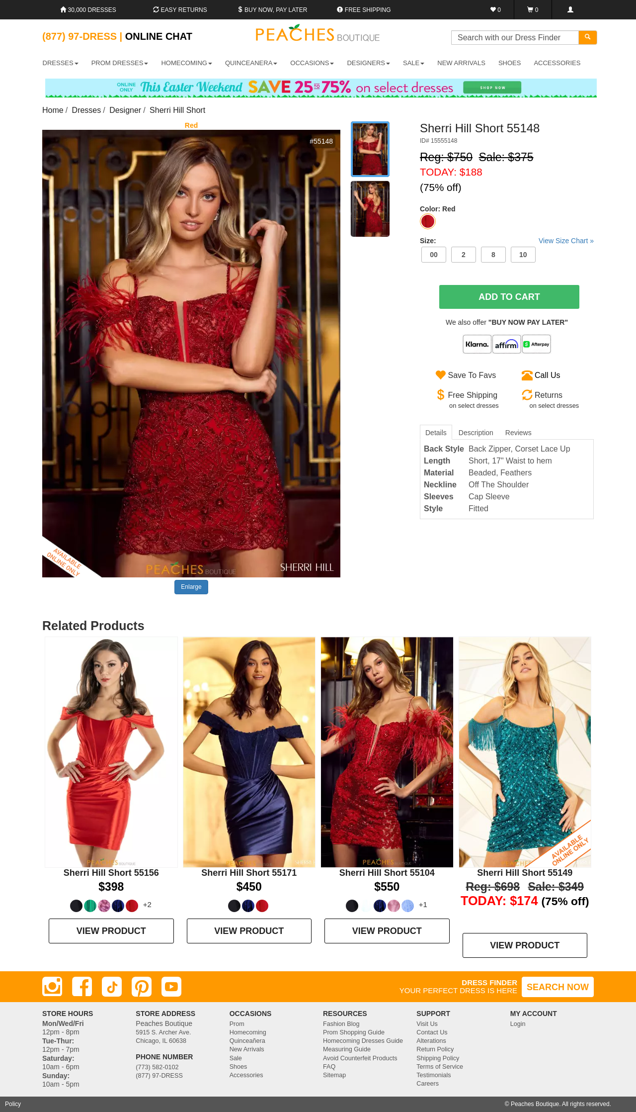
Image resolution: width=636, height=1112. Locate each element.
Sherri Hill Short (177, 110)
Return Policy (435, 1049)
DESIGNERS (368, 63)
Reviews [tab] (518, 433)
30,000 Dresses (88, 9)
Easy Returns (180, 9)
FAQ (329, 1066)
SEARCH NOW (558, 987)
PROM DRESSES (120, 63)
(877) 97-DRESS (159, 1075)
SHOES (509, 63)
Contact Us (431, 1032)
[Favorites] (495, 9)
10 (523, 255)
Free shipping (364, 9)
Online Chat (158, 36)
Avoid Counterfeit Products (360, 1058)
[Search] (587, 37)
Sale (236, 1058)
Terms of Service (439, 1066)
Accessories (246, 1075)
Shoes (238, 1066)
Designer (125, 110)
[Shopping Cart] (533, 9)
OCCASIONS (312, 63)
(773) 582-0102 (157, 1067)
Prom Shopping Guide (354, 1032)
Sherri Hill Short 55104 (387, 873)
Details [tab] (436, 433)
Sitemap (334, 1075)
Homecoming (248, 1032)
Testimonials (433, 1075)
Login (518, 1023)
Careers (427, 1083)
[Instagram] (52, 987)
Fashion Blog (341, 1023)
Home (53, 110)
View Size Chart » (566, 241)
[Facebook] (82, 987)
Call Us (547, 375)
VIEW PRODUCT (111, 931)
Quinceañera (247, 1040)
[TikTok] (112, 987)
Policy (13, 1104)
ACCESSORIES (557, 63)
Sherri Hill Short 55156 (111, 873)
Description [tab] (476, 433)
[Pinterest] (142, 987)
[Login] (570, 9)
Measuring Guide (347, 1049)
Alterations (431, 1040)
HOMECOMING (186, 63)
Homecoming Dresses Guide (363, 1040)
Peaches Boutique (535, 1104)
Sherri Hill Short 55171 (249, 873)
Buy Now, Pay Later (272, 9)
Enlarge (191, 586)
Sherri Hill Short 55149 (524, 873)
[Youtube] (171, 987)
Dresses (86, 110)
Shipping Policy (437, 1058)
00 (434, 255)
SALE (413, 63)
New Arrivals (461, 63)
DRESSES (61, 63)
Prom (237, 1023)
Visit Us (426, 1023)
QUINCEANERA (251, 63)
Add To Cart (509, 297)
